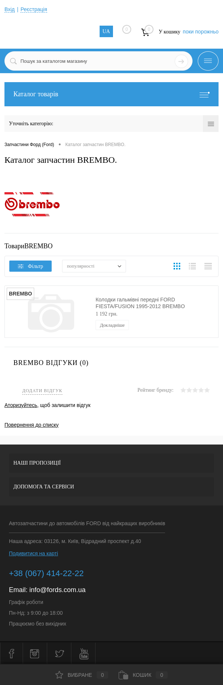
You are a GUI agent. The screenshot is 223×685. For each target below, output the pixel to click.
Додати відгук (42, 390)
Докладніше (112, 325)
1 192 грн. (106, 314)
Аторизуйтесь (20, 405)
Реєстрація (33, 9)
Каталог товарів (111, 94)
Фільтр (30, 266)
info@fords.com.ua (57, 590)
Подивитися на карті (33, 553)
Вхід (9, 9)
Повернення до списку (31, 425)
